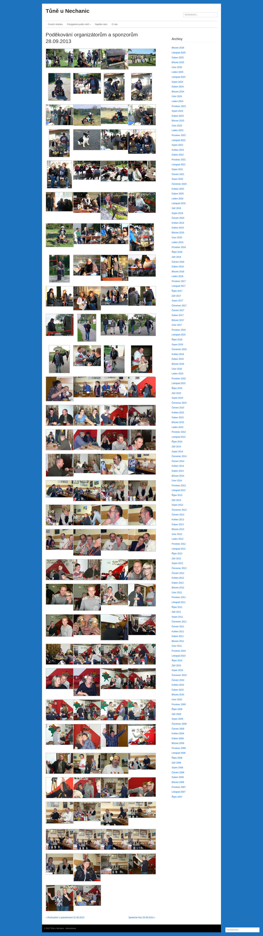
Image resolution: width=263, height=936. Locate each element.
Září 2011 (176, 612)
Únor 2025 (177, 67)
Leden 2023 (177, 130)
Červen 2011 (178, 626)
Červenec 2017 (179, 305)
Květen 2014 (178, 466)
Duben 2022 (178, 154)
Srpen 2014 (177, 451)
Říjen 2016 (177, 339)
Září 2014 (176, 446)
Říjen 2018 (177, 252)
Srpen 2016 (177, 344)
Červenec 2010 (179, 675)
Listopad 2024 (178, 77)
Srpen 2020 (177, 179)
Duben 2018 (178, 266)
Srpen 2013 (177, 505)
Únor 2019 (177, 237)
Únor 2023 (177, 125)
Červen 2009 (178, 729)
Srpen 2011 (177, 617)
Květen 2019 (178, 223)
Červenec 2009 (179, 724)
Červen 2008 (178, 772)
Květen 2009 (178, 733)
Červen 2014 (178, 461)
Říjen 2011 (177, 607)
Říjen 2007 (177, 797)
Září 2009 (176, 714)
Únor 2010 (177, 699)
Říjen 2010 (177, 660)
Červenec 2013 (179, 510)
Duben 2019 (178, 227)
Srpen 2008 (177, 767)
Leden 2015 (177, 427)
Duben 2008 (178, 777)
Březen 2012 (178, 587)
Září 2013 (176, 500)
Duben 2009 (178, 738)
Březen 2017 (178, 320)
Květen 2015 (178, 412)
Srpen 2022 (177, 145)
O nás (115, 24)
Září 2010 (176, 665)
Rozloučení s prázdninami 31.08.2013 (65, 917)
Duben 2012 (178, 583)
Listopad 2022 (178, 140)
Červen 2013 (178, 514)
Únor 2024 (177, 96)
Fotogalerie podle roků (79, 24)
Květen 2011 (178, 631)
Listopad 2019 (178, 203)
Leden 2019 (177, 242)
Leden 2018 (177, 276)
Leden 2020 (177, 198)
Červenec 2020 (179, 184)
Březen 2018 (178, 271)
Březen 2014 (178, 476)
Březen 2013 (178, 529)
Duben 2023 (178, 116)
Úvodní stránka (55, 24)
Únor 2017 (177, 325)
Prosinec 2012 (179, 544)
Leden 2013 (177, 539)
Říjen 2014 (177, 441)
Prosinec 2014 (179, 432)
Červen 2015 (178, 407)
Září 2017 (176, 296)
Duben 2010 (178, 690)
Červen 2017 (178, 310)
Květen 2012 (178, 578)
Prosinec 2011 (179, 597)
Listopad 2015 (178, 383)
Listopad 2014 (178, 437)
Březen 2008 (178, 782)
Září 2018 (176, 257)
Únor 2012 (177, 592)
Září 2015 (176, 393)
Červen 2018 (178, 262)
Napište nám (101, 24)
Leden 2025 (177, 72)
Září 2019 (176, 208)
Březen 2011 (178, 641)
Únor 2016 (177, 369)
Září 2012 (176, 558)
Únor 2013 (177, 534)
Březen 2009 (178, 743)
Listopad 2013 (178, 490)
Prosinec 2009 (179, 704)
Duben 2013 (178, 524)
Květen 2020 (178, 189)
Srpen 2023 (177, 111)
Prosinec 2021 (179, 159)
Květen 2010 (178, 685)
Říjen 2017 (177, 291)
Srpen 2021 (177, 169)
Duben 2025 (178, 57)
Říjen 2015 (177, 388)
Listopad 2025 (178, 52)
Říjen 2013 (177, 495)
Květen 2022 (178, 150)
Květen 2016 (178, 354)
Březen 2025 (178, 62)
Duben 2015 (178, 417)
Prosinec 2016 (179, 330)
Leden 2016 (177, 373)
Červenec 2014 (179, 456)
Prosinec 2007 (179, 787)
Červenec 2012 (179, 568)
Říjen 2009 (177, 709)
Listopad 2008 (178, 753)
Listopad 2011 (178, 602)
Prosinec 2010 (179, 651)
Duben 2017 (178, 315)
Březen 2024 (178, 91)
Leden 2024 (177, 101)
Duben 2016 (178, 359)
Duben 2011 (178, 636)
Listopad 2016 (178, 334)
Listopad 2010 (178, 656)
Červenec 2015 (179, 403)
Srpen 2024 (177, 82)
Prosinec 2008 (179, 748)
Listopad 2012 (178, 549)
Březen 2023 (178, 120)
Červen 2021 (178, 174)
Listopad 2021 (178, 164)
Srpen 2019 (177, 213)
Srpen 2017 (177, 300)
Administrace (71, 928)
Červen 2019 (178, 218)
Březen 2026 (178, 47)
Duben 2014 (178, 471)
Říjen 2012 (177, 553)
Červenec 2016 (179, 349)
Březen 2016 (178, 364)
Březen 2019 (178, 232)
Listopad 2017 (178, 286)
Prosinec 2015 (179, 378)
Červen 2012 (178, 573)
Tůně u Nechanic (67, 11)
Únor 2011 (177, 646)
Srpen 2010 (177, 670)
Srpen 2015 (177, 398)
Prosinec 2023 (179, 106)
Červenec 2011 (179, 621)
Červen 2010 (178, 680)
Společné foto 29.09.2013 (140, 917)
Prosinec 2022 (179, 135)
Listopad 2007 (178, 792)
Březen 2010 (178, 694)
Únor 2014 (177, 480)
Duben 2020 (178, 193)
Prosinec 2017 (179, 281)
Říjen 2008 (177, 758)
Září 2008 (176, 763)
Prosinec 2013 (179, 485)
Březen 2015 (178, 422)
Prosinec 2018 (179, 247)
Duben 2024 (178, 86)
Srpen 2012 (177, 563)
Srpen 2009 (177, 719)
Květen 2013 (178, 519)
